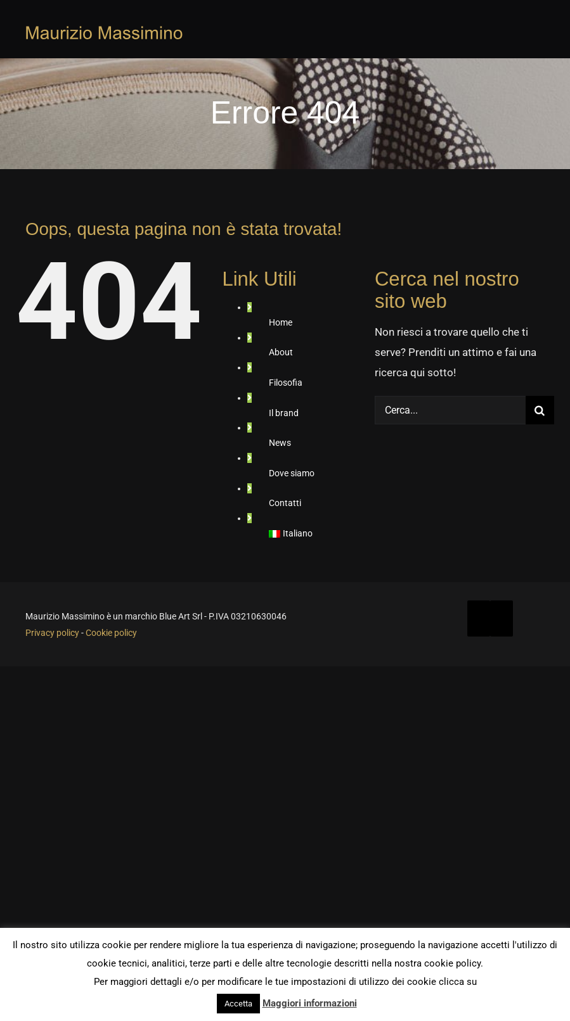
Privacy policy (52, 633)
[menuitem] (322, 534)
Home (280, 322)
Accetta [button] (238, 1003)
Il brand (284, 413)
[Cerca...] (450, 410)
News (280, 443)
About (281, 352)
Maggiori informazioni (309, 1003)
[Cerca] (540, 410)
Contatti (285, 503)
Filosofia (285, 382)
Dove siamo (291, 473)
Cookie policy (111, 633)
